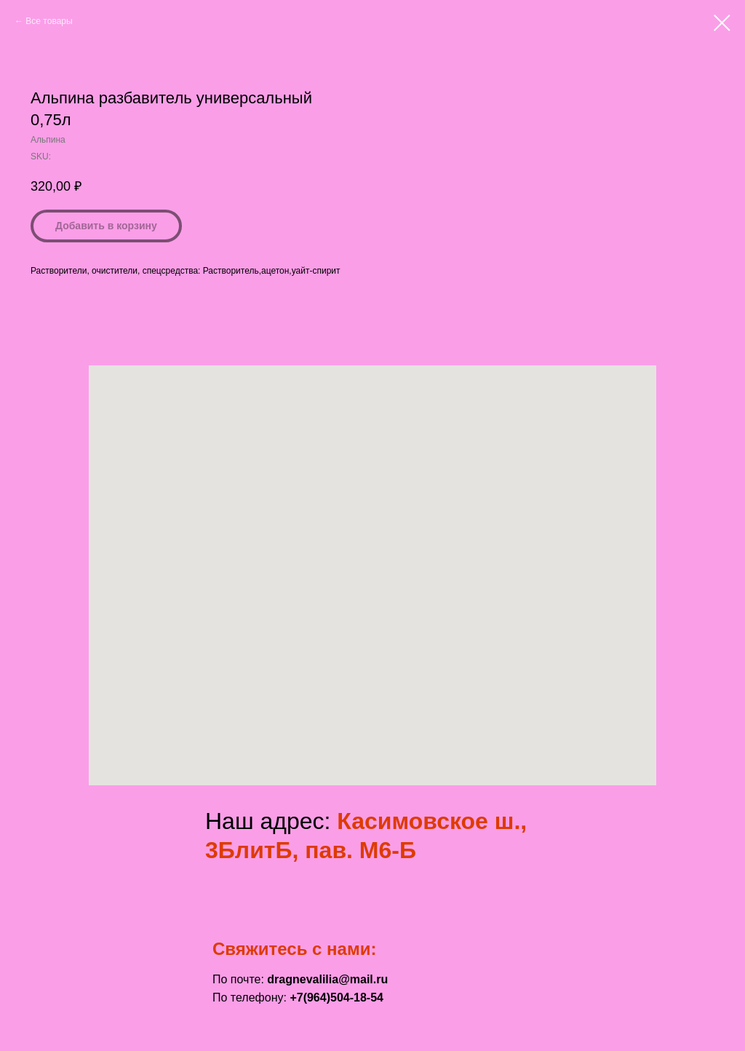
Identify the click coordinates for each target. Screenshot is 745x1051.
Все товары (48, 21)
